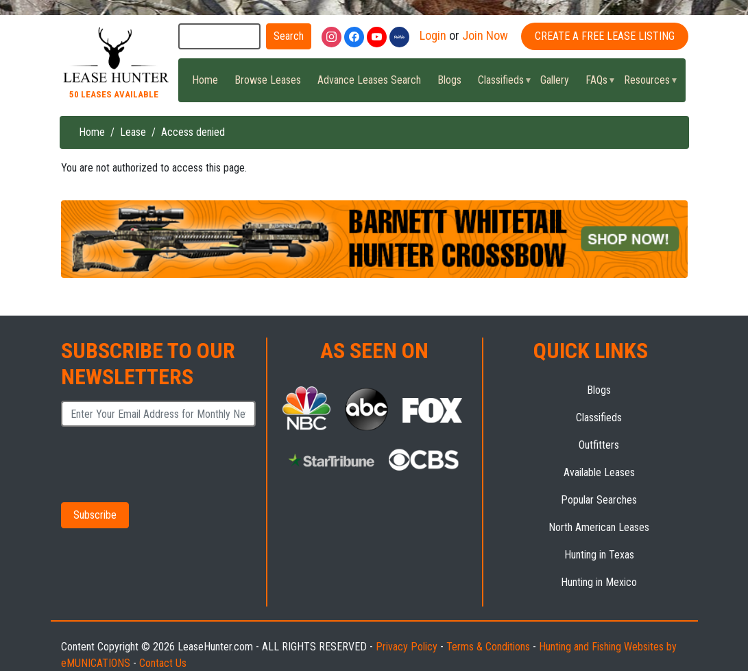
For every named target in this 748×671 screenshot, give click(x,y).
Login (433, 35)
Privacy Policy (406, 646)
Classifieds (500, 83)
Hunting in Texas (599, 554)
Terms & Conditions (488, 646)
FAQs (596, 83)
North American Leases (598, 527)
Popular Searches (599, 499)
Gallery (554, 79)
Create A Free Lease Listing (605, 36)
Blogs (449, 79)
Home (205, 79)
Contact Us (162, 663)
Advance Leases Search (369, 79)
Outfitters (599, 444)
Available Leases (599, 472)
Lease (133, 132)
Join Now (485, 35)
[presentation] (145, 459)
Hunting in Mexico (599, 582)
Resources (646, 83)
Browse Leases (267, 79)
